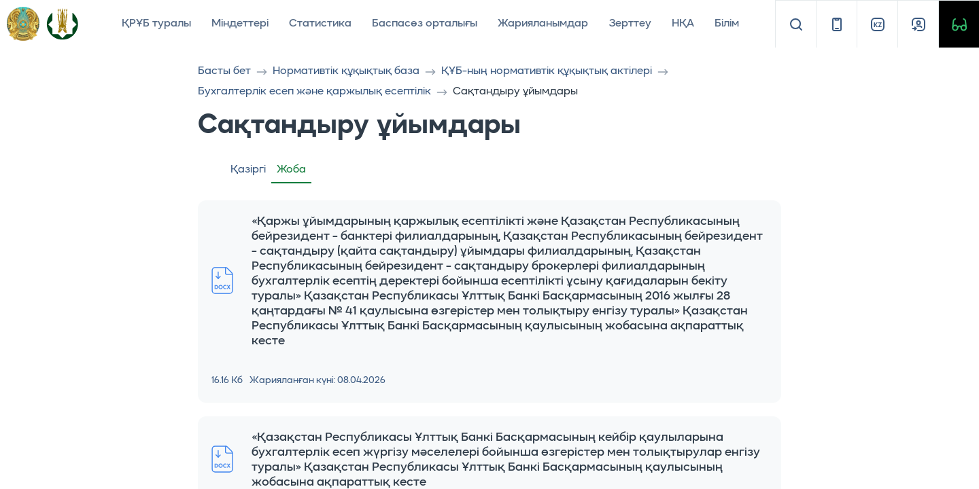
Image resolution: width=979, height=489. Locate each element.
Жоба (291, 169)
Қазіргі (248, 169)
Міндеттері (240, 23)
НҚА (683, 23)
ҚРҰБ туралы (156, 23)
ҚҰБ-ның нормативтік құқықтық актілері (546, 71)
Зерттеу (629, 23)
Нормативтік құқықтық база (346, 71)
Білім (727, 23)
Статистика (320, 23)
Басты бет (224, 71)
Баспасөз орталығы (424, 23)
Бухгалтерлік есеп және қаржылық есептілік (314, 91)
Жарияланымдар (543, 23)
